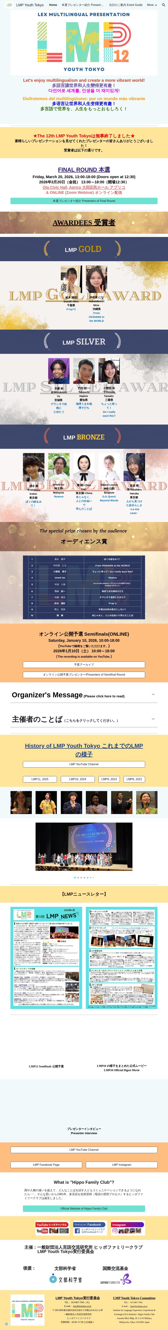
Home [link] (53, 4)
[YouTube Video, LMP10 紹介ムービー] (122, 1041)
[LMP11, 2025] (40, 779)
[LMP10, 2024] (78, 779)
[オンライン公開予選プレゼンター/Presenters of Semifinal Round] (84, 675)
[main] (84, 94)
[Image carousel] (84, 851)
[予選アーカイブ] (84, 665)
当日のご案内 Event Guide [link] (126, 4)
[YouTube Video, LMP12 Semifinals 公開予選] (46, 1041)
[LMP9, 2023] (109, 779)
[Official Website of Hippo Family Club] (84, 1208)
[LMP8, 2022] (134, 779)
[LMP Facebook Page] (46, 1164)
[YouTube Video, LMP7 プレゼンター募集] (84, 1104)
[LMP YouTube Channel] (84, 764)
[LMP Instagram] (121, 1164)
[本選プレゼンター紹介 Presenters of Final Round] (84, 201)
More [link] (150, 4)
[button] (163, 5)
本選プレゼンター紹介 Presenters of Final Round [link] (83, 4)
